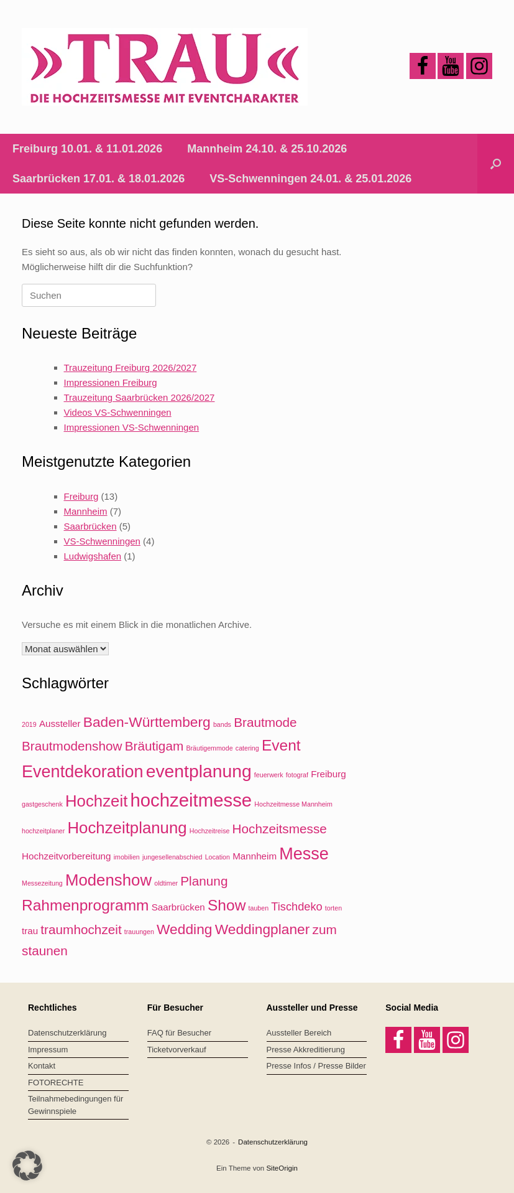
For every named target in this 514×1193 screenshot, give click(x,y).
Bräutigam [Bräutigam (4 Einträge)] (154, 746)
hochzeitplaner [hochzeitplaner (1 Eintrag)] (43, 831)
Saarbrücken (90, 526)
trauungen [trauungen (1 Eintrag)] (139, 931)
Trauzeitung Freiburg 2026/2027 (130, 367)
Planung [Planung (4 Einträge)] (203, 881)
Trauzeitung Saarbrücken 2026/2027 (139, 397)
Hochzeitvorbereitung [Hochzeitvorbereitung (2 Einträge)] (66, 856)
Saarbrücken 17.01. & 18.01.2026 (98, 178)
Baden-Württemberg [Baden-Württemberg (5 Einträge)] (147, 722)
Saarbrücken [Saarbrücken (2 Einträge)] (178, 907)
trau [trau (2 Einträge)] (30, 930)
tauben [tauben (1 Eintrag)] (259, 908)
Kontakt (41, 1065)
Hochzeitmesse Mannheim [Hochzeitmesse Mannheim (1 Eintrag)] (293, 804)
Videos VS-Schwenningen (118, 412)
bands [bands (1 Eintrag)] (222, 724)
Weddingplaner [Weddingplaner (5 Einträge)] (262, 929)
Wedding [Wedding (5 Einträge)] (184, 929)
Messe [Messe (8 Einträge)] (304, 853)
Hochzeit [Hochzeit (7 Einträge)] (96, 801)
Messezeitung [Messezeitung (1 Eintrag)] (42, 883)
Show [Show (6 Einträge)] (227, 905)
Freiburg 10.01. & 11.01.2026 (87, 149)
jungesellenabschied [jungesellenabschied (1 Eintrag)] (172, 857)
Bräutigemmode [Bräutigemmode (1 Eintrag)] (209, 748)
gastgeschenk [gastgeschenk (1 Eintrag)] (42, 804)
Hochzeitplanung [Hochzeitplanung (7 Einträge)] (126, 827)
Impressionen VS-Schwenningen (132, 427)
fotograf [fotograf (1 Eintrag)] (297, 775)
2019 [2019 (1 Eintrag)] (29, 724)
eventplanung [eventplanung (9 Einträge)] (199, 771)
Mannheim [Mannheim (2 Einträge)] (254, 856)
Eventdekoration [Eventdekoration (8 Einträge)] (82, 771)
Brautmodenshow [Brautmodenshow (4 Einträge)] (72, 746)
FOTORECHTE (55, 1082)
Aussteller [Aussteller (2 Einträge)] (60, 723)
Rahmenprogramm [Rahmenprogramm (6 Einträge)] (85, 905)
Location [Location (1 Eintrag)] (217, 857)
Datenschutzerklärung (67, 1032)
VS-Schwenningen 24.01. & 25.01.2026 (310, 178)
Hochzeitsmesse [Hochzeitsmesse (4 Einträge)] (279, 828)
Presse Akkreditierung (306, 1049)
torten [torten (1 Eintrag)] (333, 908)
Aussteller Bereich (299, 1032)
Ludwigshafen (93, 556)
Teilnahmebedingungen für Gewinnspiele (75, 1105)
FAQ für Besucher (179, 1032)
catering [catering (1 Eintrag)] (247, 748)
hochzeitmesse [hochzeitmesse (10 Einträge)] (191, 800)
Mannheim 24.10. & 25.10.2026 (267, 149)
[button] (495, 164)
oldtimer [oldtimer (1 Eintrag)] (166, 883)
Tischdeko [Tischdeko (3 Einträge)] (296, 906)
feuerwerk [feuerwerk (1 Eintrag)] (268, 775)
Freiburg (81, 496)
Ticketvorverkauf (176, 1049)
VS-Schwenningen (102, 541)
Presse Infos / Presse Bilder (316, 1065)
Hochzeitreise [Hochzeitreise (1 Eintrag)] (210, 831)
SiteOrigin (282, 1168)
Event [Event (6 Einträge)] (281, 745)
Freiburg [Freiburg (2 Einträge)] (328, 774)
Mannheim (86, 511)
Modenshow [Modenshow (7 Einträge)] (108, 880)
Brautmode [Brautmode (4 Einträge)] (265, 722)
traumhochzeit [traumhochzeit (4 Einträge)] (80, 929)
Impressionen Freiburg (110, 382)
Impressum (48, 1049)
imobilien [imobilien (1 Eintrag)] (127, 857)
